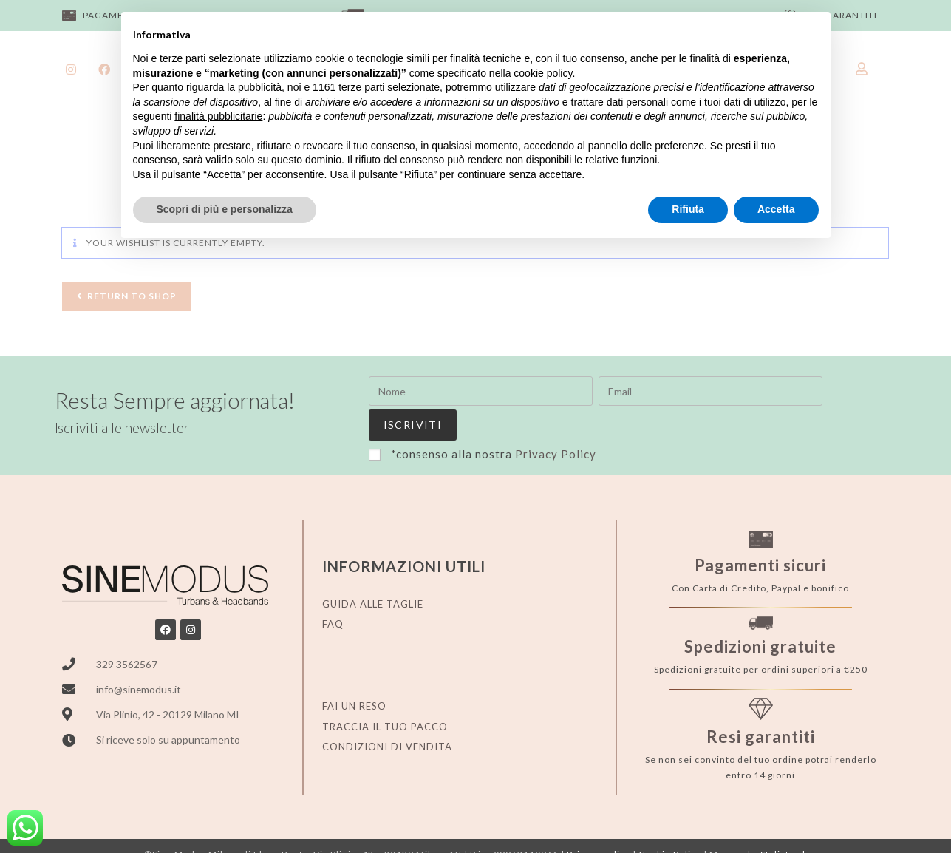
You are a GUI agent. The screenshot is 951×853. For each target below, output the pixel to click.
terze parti (361, 87)
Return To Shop (132, 296)
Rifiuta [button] (688, 209)
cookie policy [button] (543, 73)
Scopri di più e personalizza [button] (225, 209)
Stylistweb (784, 822)
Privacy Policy (555, 421)
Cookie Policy (669, 822)
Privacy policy (598, 822)
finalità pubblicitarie (218, 116)
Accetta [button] (776, 209)
